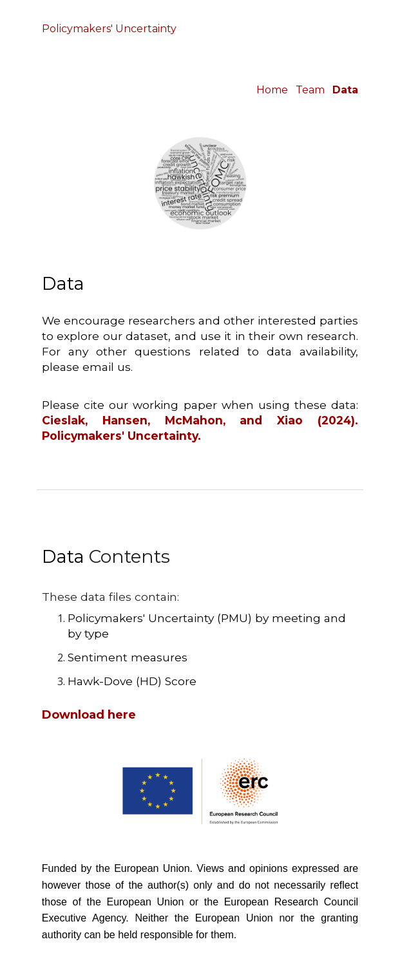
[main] (200, 30)
